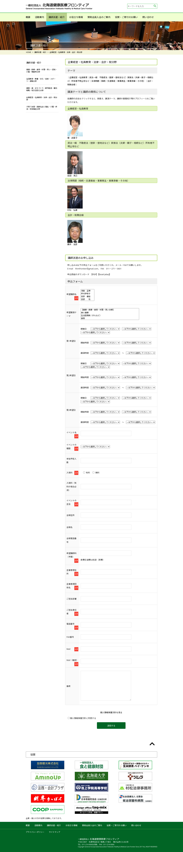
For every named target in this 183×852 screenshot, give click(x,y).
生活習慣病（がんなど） (110, 315)
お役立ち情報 (76, 17)
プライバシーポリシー (35, 832)
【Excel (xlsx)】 (104, 274)
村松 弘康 (75, 198)
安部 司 (87, 299)
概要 (28, 17)
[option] (91, 35)
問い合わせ (148, 17)
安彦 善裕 (87, 296)
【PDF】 (94, 274)
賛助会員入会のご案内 (98, 17)
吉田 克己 (75, 164)
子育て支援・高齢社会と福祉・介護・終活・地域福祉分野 (41, 107)
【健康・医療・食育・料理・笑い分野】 (110, 309)
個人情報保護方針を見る (111, 712)
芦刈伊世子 (87, 293)
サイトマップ (54, 832)
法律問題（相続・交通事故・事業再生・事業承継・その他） (118, 81)
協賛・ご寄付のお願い (126, 17)
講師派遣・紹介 (57, 17)
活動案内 (39, 17)
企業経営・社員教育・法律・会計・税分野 (41, 98)
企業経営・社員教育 (78, 77)
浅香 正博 (87, 290)
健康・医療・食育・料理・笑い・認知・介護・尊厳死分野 (41, 70)
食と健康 (110, 312)
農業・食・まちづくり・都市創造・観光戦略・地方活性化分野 (41, 89)
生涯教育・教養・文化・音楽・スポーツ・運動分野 (40, 80)
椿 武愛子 (75, 126)
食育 (110, 318)
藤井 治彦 (75, 233)
